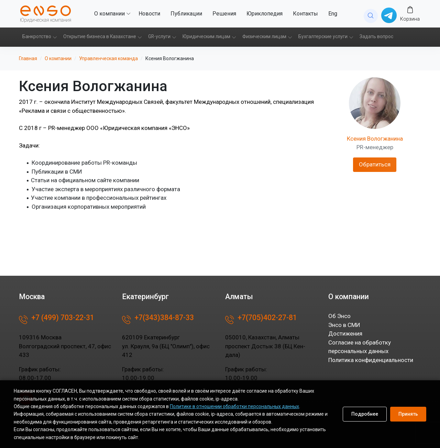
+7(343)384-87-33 (158, 319)
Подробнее (364, 414)
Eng (332, 13)
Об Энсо (339, 316)
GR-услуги (159, 36)
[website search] (371, 16)
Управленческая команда (108, 58)
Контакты (305, 13)
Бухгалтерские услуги (323, 36)
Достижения (345, 333)
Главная (28, 58)
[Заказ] (410, 13)
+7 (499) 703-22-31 (56, 319)
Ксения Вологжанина (375, 138)
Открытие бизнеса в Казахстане (99, 36)
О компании (109, 13)
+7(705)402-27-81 (261, 319)
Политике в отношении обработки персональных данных (234, 406)
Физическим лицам (264, 36)
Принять (408, 414)
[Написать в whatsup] (389, 15)
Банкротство (36, 36)
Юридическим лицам (206, 36)
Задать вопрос (376, 36)
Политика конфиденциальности (370, 360)
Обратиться (374, 164)
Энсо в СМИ (344, 324)
